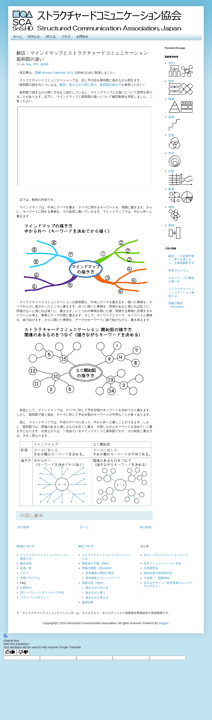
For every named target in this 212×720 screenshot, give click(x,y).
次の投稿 (23, 527)
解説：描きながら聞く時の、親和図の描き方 (90, 84)
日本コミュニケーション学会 (162, 563)
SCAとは (34, 36)
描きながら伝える (96, 587)
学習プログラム (178, 270)
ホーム (17, 36)
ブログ (66, 36)
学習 (36, 64)
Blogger (163, 623)
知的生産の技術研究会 (158, 573)
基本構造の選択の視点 (99, 573)
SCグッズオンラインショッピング (166, 555)
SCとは (51, 36)
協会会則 (26, 563)
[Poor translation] (23, 652)
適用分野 (87, 602)
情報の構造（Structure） (177, 304)
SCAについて (25, 546)
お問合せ (82, 36)
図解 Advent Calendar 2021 (54, 72)
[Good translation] (10, 652)
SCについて (86, 546)
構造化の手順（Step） (96, 563)
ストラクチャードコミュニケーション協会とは (181, 292)
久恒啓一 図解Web (157, 578)
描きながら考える (96, 597)
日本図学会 (151, 568)
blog (28, 64)
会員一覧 (26, 568)
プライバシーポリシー (34, 597)
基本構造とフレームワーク (102, 578)
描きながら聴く (95, 592)
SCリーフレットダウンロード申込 (42, 592)
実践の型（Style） (94, 582)
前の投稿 (145, 527)
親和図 (45, 64)
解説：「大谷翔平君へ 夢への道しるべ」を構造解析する (181, 259)
